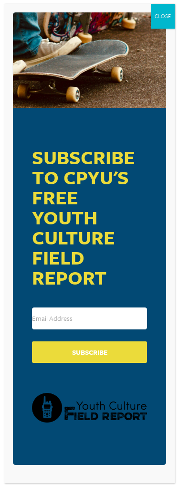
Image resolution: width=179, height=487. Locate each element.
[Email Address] (89, 318)
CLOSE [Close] (163, 16)
